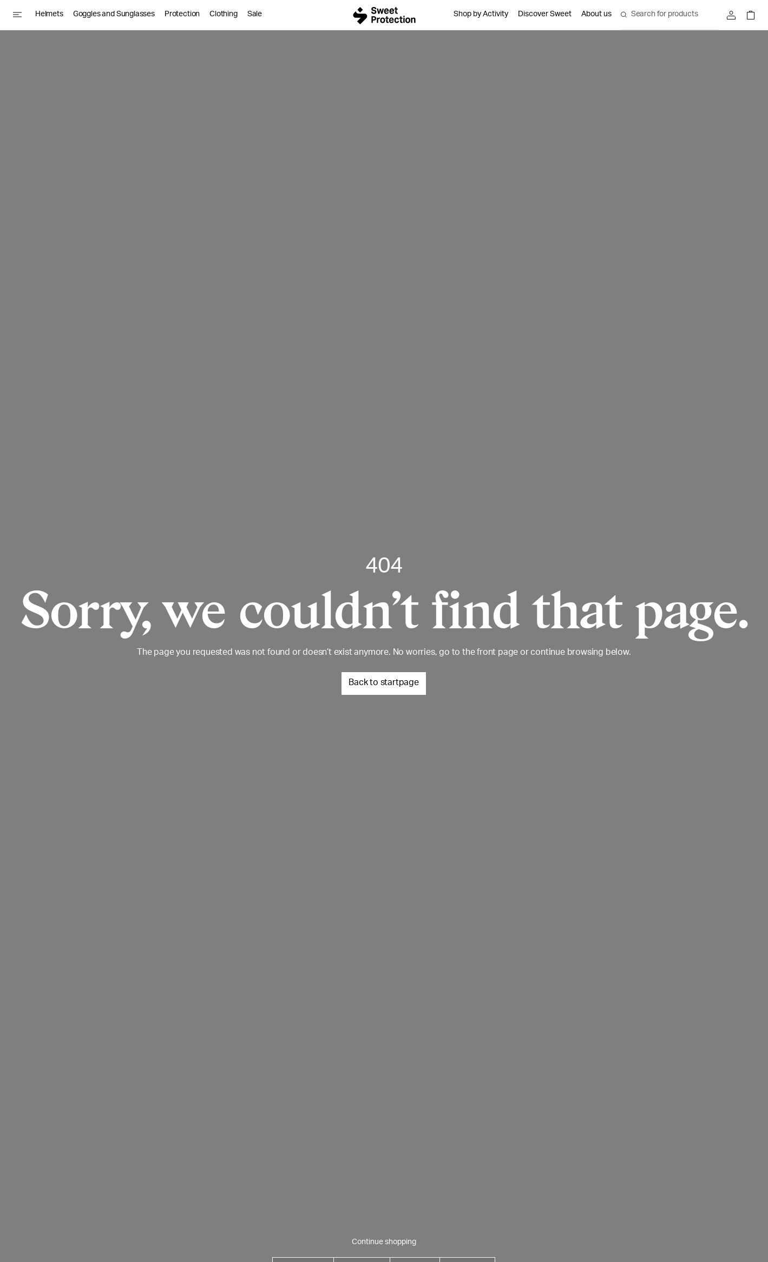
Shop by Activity (481, 14)
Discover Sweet (545, 14)
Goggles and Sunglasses (114, 14)
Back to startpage (384, 683)
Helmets (49, 14)
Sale (254, 14)
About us (596, 14)
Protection (182, 14)
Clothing (223, 14)
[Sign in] (734, 15)
